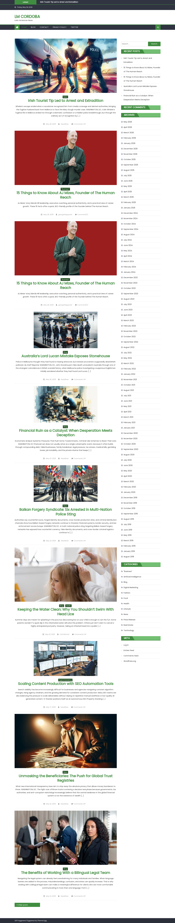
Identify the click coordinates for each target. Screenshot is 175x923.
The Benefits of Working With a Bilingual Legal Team (65, 872)
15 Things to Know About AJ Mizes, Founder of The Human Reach (65, 195)
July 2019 (127, 524)
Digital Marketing (65, 680)
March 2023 (129, 320)
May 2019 (127, 535)
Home (24, 27)
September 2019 (131, 513)
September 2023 (131, 293)
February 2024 (130, 267)
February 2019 (129, 546)
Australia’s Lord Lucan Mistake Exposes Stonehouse (65, 356)
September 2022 (131, 342)
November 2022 (130, 331)
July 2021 (127, 395)
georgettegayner (65, 214)
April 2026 (128, 127)
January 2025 (129, 207)
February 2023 (130, 326)
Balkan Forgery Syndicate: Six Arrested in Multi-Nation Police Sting (65, 512)
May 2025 (128, 186)
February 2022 (130, 369)
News (65, 97)
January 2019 (129, 551)
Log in (126, 645)
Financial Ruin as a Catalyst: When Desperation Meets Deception (65, 433)
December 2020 (131, 433)
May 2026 (128, 122)
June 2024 (128, 245)
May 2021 (127, 406)
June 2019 (128, 530)
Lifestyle (127, 609)
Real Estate (128, 625)
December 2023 (131, 277)
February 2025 (130, 202)
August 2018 (129, 556)
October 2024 (130, 224)
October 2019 (129, 508)
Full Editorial (64, 634)
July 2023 (128, 304)
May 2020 (128, 470)
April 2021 (127, 411)
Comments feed (131, 655)
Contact (44, 27)
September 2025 (131, 165)
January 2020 (129, 492)
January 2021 (129, 428)
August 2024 (129, 234)
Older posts (23, 905)
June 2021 (128, 401)
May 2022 (128, 358)
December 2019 (130, 497)
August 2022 (129, 347)
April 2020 (128, 476)
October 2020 (130, 444)
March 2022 (129, 363)
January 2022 (129, 374)
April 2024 (128, 256)
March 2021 (128, 417)
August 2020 (129, 454)
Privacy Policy (59, 27)
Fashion (127, 593)
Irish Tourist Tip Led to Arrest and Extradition (59, 2)
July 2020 (128, 460)
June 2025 (128, 181)
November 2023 (130, 283)
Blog (33, 27)
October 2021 (129, 385)
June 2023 (128, 309)
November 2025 (130, 154)
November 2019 (130, 503)
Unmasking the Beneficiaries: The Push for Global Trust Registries (66, 778)
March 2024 (129, 261)
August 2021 (129, 390)
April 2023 (128, 315)
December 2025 (131, 148)
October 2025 (130, 159)
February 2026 (130, 138)
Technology (129, 630)
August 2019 (129, 519)
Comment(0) (82, 214)
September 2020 (131, 449)
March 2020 (129, 481)
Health (68, 606)
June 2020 (128, 465)
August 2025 (129, 170)
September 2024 (131, 229)
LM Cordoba (27, 16)
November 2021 (130, 379)
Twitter (74, 27)
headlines (64, 124)
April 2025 (128, 191)
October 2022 (130, 336)
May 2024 (128, 250)
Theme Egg (42, 920)
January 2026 (129, 143)
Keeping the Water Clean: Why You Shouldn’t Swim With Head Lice (65, 611)
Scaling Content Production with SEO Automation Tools (65, 683)
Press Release (129, 619)
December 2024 (131, 213)
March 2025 (129, 197)
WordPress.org (130, 661)
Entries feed (129, 650)
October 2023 (130, 288)
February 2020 (130, 487)
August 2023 (129, 299)
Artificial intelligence (132, 576)
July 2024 (128, 240)
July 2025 (128, 175)
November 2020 (130, 438)
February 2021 (129, 422)
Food (126, 598)
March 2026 (129, 132)
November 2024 (131, 218)
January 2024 (129, 272)
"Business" (65, 189)
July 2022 (128, 352)
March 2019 (128, 540)
